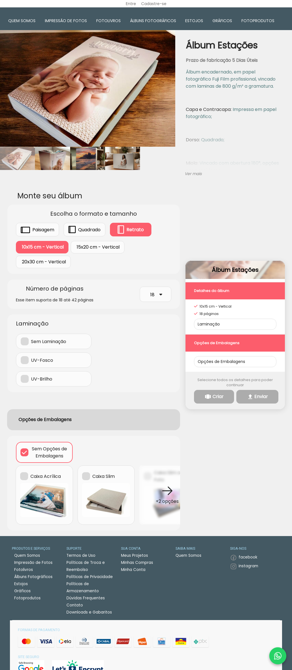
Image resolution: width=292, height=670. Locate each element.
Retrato (131, 229)
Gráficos (222, 21)
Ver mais (193, 173)
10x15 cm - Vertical (42, 247)
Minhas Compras (137, 562)
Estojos (194, 21)
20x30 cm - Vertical (43, 262)
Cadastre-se (153, 4)
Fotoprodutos (257, 21)
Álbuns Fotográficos (153, 21)
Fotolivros (108, 21)
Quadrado (84, 229)
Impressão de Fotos (66, 21)
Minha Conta (133, 569)
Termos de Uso (80, 555)
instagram (248, 565)
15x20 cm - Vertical (98, 247)
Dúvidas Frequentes (85, 597)
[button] (167, 494)
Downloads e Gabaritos (89, 612)
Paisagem (37, 229)
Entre (131, 4)
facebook (248, 557)
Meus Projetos (134, 555)
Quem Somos (22, 21)
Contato (74, 605)
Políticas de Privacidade (89, 576)
